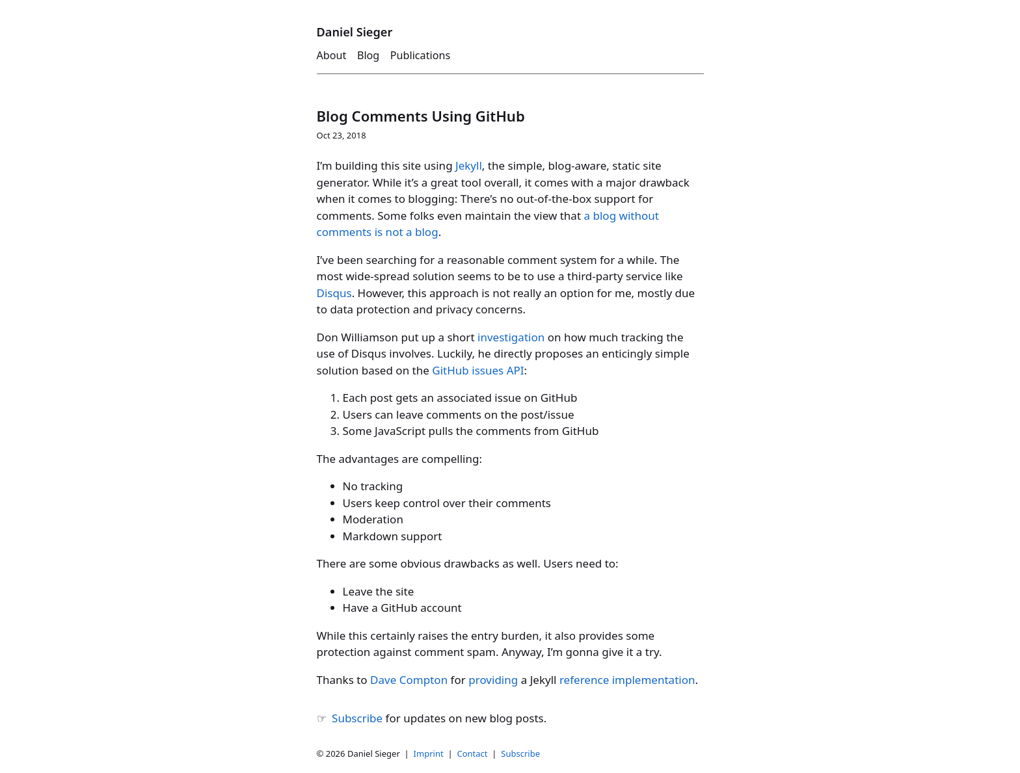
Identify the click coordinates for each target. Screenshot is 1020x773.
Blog (368, 55)
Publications (420, 55)
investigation (510, 337)
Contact (472, 753)
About (332, 55)
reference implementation (627, 679)
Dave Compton (409, 679)
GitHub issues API (478, 370)
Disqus (334, 292)
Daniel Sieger (355, 32)
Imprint (429, 753)
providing (493, 679)
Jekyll (468, 165)
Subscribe (357, 718)
